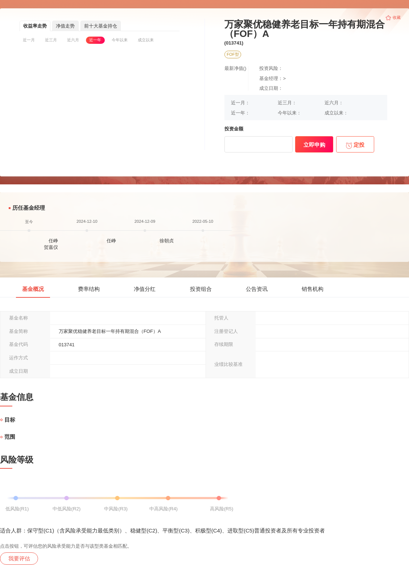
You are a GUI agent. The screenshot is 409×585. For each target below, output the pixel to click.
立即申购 (314, 145)
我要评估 (19, 558)
